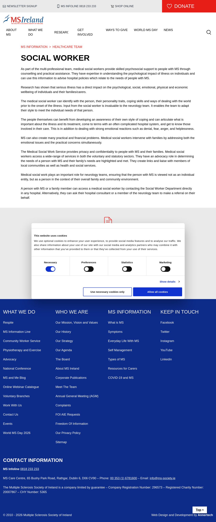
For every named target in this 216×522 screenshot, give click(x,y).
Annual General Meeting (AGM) (76, 396)
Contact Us (10, 414)
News (168, 30)
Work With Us (12, 405)
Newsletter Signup (22, 6)
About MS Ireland (67, 368)
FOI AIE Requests (67, 414)
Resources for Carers (122, 368)
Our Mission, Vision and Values (76, 322)
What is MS (116, 322)
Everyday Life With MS (123, 341)
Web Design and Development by (182, 515)
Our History (63, 331)
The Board (62, 359)
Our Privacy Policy (68, 433)
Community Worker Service (21, 341)
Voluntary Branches (16, 396)
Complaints (63, 405)
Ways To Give (117, 30)
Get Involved (85, 32)
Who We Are (71, 312)
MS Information (34, 47)
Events (7, 423)
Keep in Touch (180, 312)
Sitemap (61, 442)
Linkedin (166, 359)
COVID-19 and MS (121, 377)
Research (61, 32)
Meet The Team (66, 387)
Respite (8, 322)
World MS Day (146, 30)
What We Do (35, 32)
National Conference (17, 368)
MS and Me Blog (14, 377)
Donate (184, 6)
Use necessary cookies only (107, 291)
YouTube (167, 350)
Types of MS (116, 359)
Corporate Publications (70, 377)
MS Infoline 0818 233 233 (78, 6)
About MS (11, 32)
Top (198, 510)
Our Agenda (63, 350)
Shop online (124, 6)
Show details (167, 281)
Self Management (120, 350)
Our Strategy (64, 341)
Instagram (167, 341)
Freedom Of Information (71, 423)
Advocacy (9, 359)
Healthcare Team (67, 47)
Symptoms (115, 331)
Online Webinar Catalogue (21, 387)
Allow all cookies (157, 291)
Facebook (167, 322)
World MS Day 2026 (16, 433)
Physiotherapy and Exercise (22, 350)
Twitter (165, 331)
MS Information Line (16, 331)
